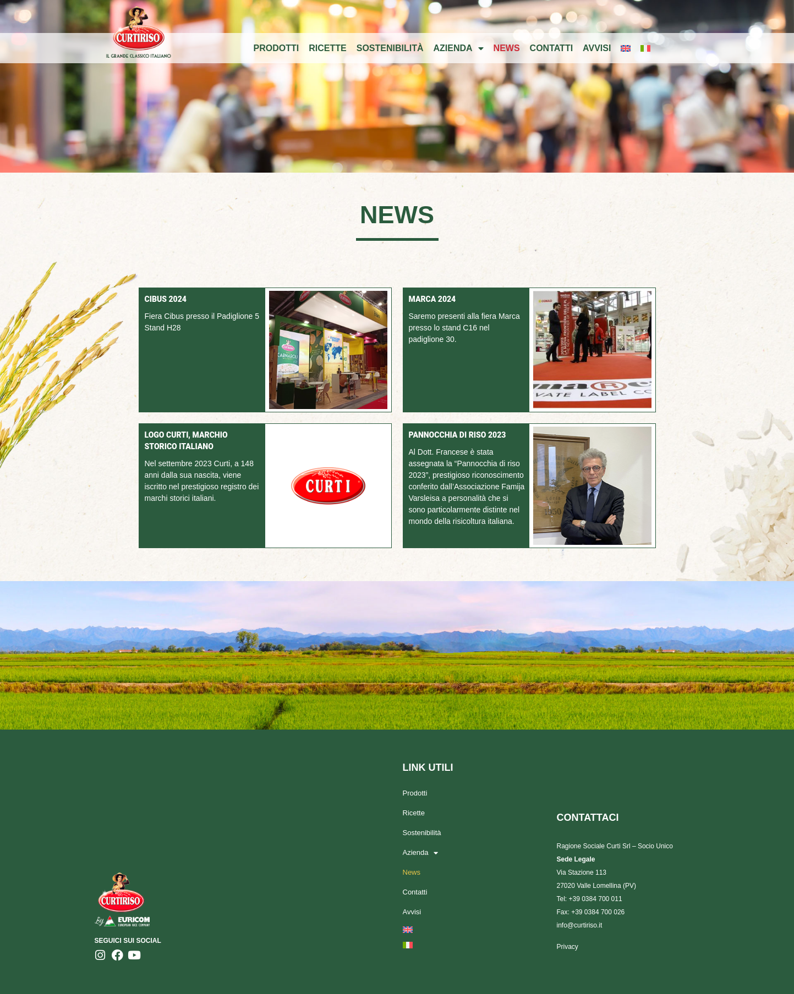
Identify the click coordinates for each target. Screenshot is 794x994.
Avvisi (597, 48)
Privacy (567, 947)
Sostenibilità (390, 48)
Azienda (459, 48)
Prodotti (276, 48)
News (507, 48)
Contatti (551, 48)
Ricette (327, 48)
